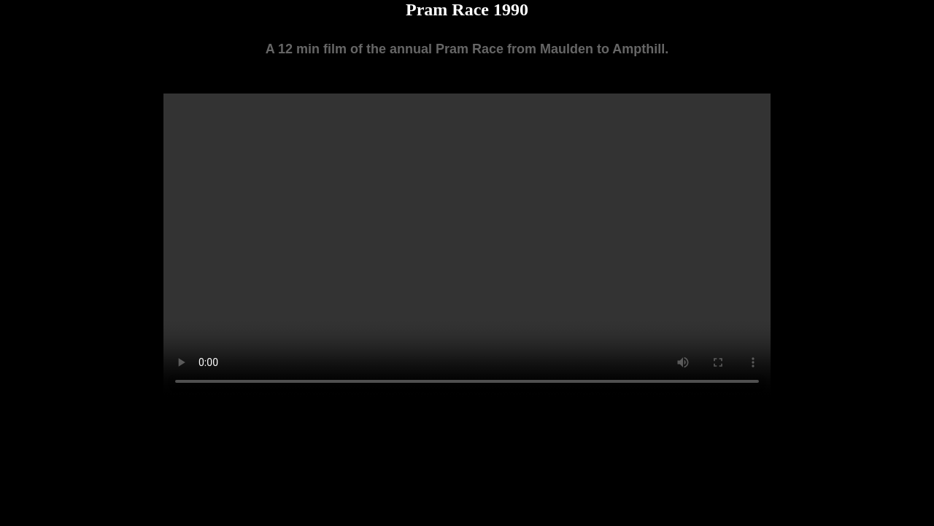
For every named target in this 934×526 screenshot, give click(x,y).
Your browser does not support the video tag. (467, 245)
